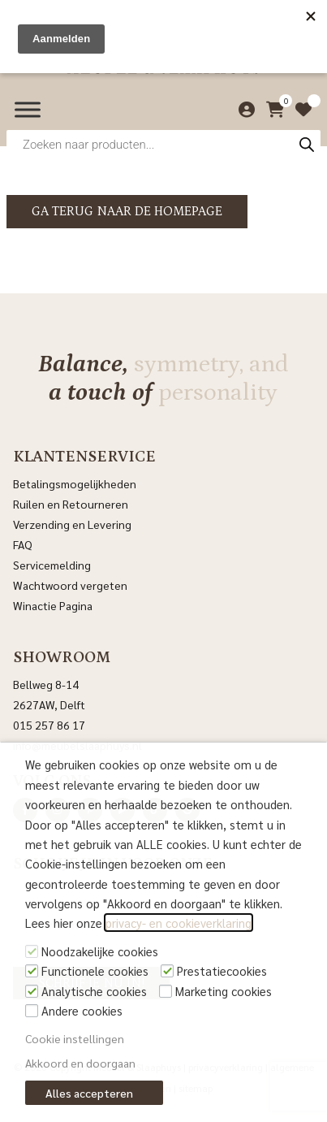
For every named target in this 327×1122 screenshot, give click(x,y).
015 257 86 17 (49, 724)
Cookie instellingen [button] (74, 1038)
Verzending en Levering (72, 524)
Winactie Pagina (54, 605)
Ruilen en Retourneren (70, 503)
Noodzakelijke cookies (99, 951)
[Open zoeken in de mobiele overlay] (163, 144)
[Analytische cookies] (31, 991)
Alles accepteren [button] (89, 1092)
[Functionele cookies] (31, 970)
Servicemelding (52, 564)
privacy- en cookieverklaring (178, 922)
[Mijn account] (243, 109)
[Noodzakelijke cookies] (31, 951)
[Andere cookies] (31, 1010)
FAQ (22, 544)
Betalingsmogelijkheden (74, 483)
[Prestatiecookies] (167, 970)
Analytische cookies (94, 991)
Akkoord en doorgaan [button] (80, 1062)
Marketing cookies (223, 991)
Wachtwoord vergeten (70, 585)
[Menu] (28, 109)
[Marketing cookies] (165, 991)
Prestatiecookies (222, 970)
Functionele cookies (94, 970)
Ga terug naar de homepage (127, 211)
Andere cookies (82, 1010)
